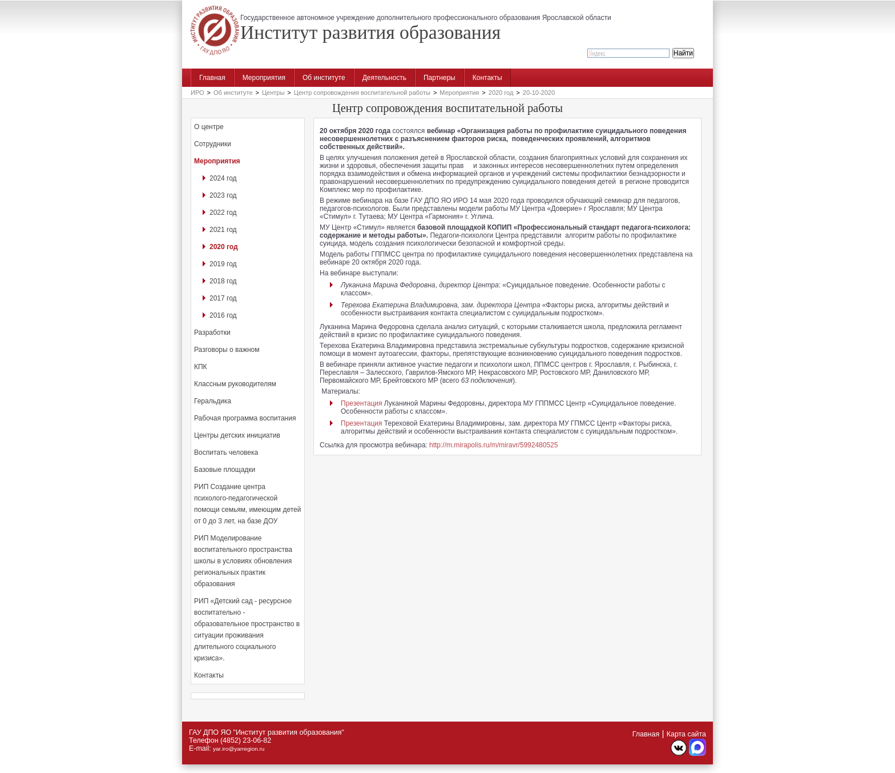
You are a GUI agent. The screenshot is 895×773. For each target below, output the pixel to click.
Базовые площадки (224, 470)
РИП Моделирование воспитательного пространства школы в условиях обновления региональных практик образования (243, 561)
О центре (209, 127)
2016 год (223, 315)
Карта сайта (686, 734)
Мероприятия (264, 78)
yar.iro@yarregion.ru (238, 749)
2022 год (223, 213)
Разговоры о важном (226, 350)
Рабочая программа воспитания (245, 418)
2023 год (223, 195)
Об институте (324, 78)
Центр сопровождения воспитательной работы (362, 92)
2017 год (223, 298)
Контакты (487, 78)
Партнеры (439, 78)
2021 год (223, 230)
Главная (212, 78)
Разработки (212, 333)
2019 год (223, 264)
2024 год (223, 178)
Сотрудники (212, 144)
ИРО (197, 92)
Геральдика (212, 401)
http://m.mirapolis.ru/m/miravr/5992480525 (493, 445)
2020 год (501, 92)
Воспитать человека (226, 452)
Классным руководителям (235, 384)
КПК (200, 367)
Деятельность (384, 78)
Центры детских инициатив (237, 435)
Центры (273, 92)
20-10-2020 (539, 92)
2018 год (223, 281)
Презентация (361, 403)
